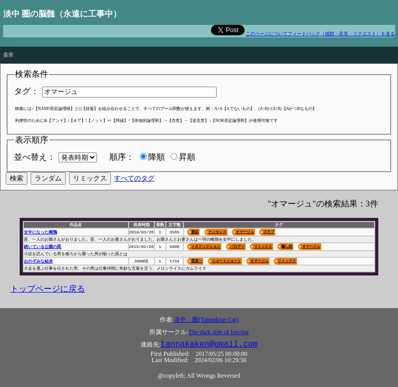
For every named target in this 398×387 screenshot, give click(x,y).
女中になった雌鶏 (40, 232)
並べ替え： (34, 157)
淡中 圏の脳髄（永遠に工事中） (62, 13)
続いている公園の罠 (42, 246)
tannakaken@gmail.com (209, 344)
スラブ (268, 231)
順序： (121, 157)
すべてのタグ (134, 178)
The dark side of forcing (219, 332)
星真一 (196, 260)
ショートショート (226, 260)
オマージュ (245, 231)
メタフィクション (205, 246)
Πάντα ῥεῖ (14, 41)
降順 (156, 157)
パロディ (237, 246)
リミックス (263, 246)
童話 (194, 231)
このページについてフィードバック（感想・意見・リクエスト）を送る (320, 33)
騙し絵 (286, 246)
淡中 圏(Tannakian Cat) (206, 319)
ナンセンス (217, 231)
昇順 (187, 157)
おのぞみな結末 (38, 261)
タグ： (26, 91)
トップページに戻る (47, 288)
